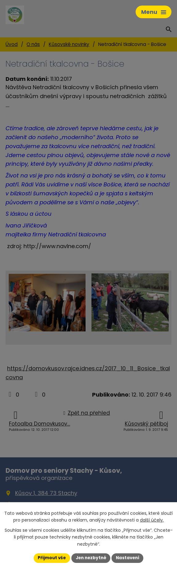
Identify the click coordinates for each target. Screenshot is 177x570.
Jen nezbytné (91, 558)
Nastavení (129, 558)
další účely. (152, 520)
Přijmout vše (50, 558)
